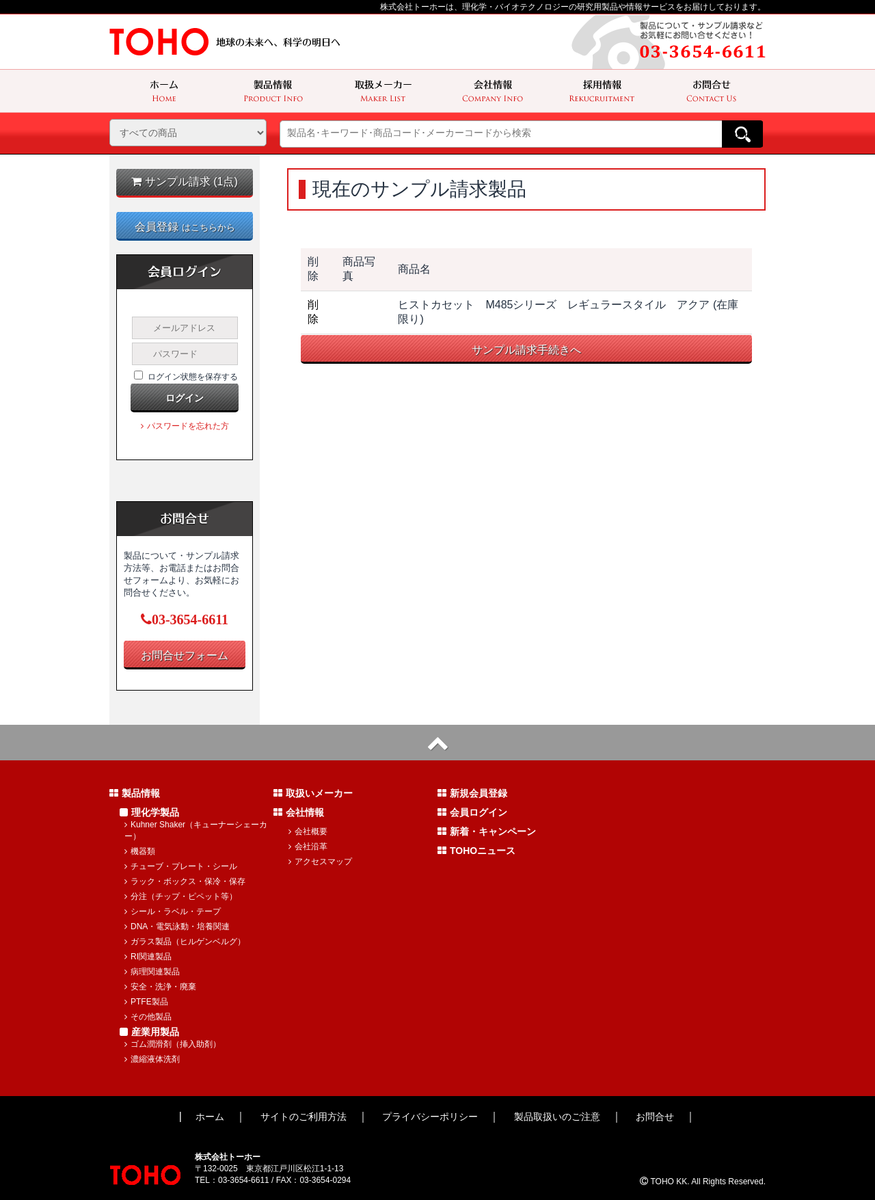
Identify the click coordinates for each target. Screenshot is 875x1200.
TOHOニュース (476, 850)
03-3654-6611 (184, 619)
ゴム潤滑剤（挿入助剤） (172, 1044)
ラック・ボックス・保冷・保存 (184, 881)
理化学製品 (149, 812)
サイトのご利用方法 (303, 1116)
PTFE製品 (146, 1001)
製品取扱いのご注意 (557, 1116)
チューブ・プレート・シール (180, 866)
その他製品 (148, 1017)
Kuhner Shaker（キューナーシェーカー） (195, 830)
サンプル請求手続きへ (526, 350)
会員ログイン (472, 812)
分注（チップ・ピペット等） (180, 896)
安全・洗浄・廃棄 (160, 986)
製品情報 (134, 793)
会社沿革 (307, 846)
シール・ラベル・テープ (172, 911)
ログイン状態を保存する (193, 377)
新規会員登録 (472, 793)
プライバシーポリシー (430, 1116)
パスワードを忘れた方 (185, 426)
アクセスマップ (320, 861)
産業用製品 (149, 1031)
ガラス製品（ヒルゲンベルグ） (184, 941)
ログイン (184, 397)
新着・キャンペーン (487, 831)
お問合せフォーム (184, 655)
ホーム (210, 1116)
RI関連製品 (148, 956)
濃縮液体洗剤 (152, 1059)
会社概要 (307, 831)
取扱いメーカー (313, 793)
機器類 (139, 851)
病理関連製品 (152, 971)
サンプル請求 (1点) (184, 181)
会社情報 (298, 812)
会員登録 (185, 226)
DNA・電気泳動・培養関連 (177, 926)
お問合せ (655, 1116)
